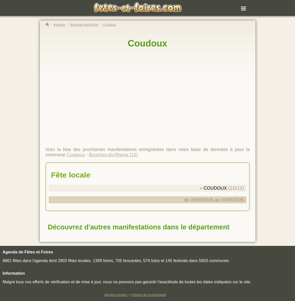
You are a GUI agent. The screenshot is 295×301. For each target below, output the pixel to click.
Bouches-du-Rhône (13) (113, 154)
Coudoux (147, 43)
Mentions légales (115, 295)
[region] (147, 95)
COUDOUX (215, 188)
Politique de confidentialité (148, 295)
